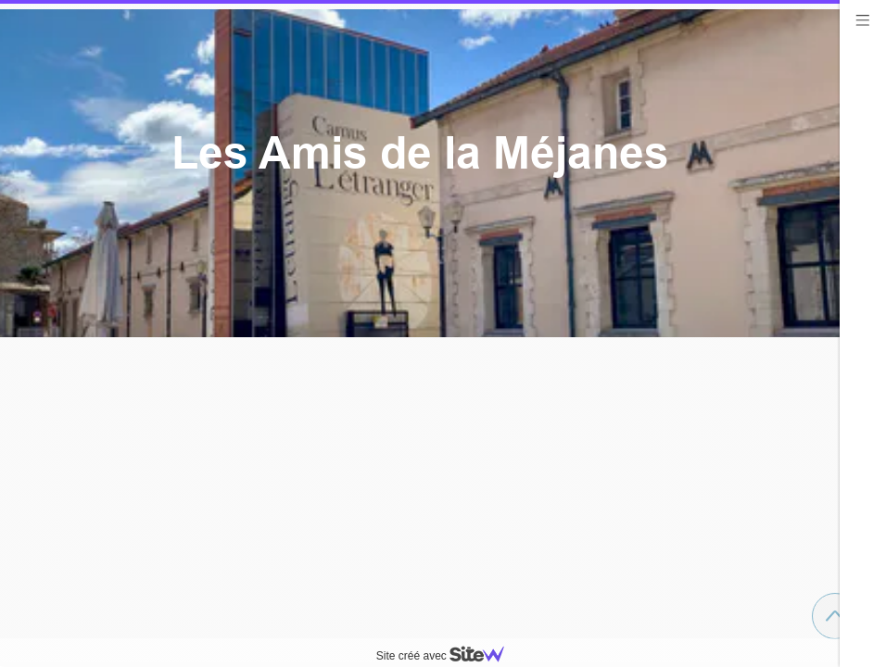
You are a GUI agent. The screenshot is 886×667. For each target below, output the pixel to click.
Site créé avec (447, 655)
